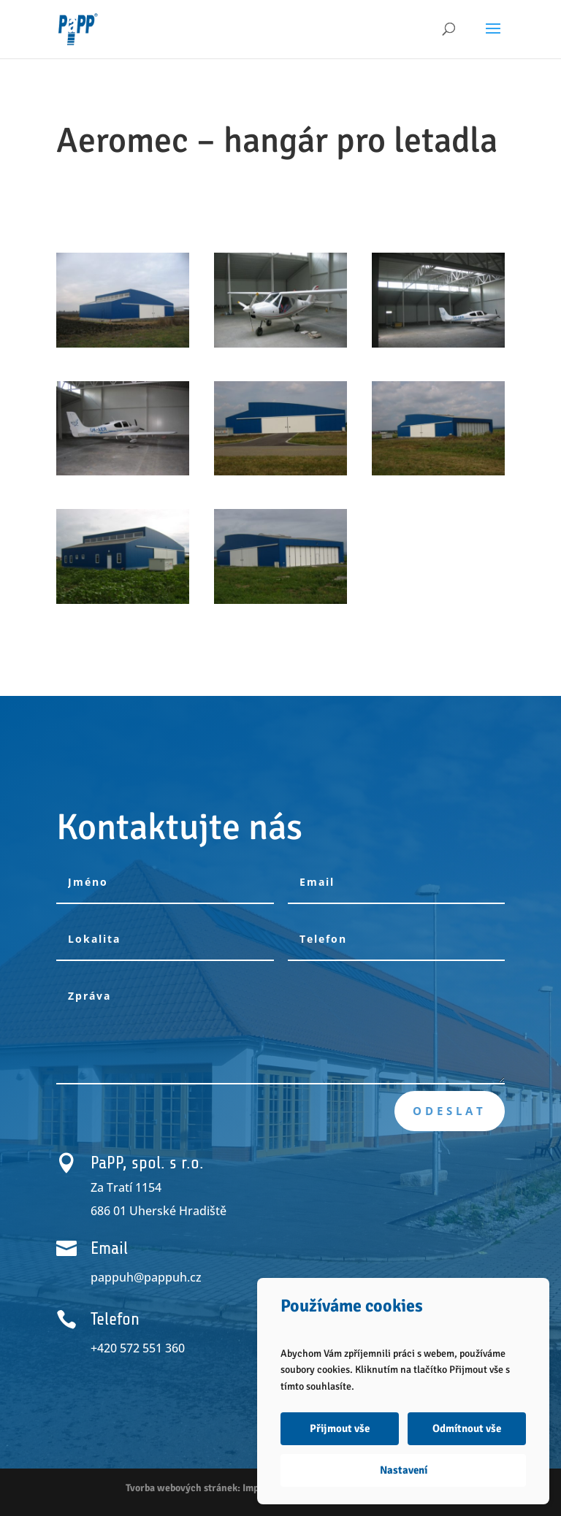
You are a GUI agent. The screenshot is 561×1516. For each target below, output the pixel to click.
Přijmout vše (340, 1428)
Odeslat (449, 1110)
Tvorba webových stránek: (183, 1488)
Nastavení (403, 1470)
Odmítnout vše (466, 1428)
